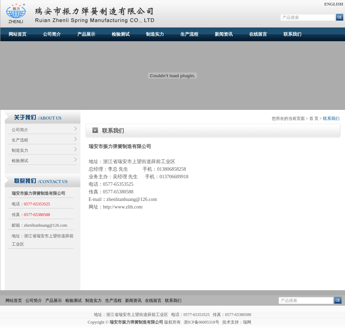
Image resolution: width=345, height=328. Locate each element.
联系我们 (292, 34)
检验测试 (121, 34)
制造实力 (155, 34)
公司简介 (52, 34)
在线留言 (258, 34)
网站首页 (17, 34)
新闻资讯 (224, 34)
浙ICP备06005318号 (201, 322)
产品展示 (86, 34)
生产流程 (189, 34)
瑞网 (247, 322)
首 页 (314, 118)
